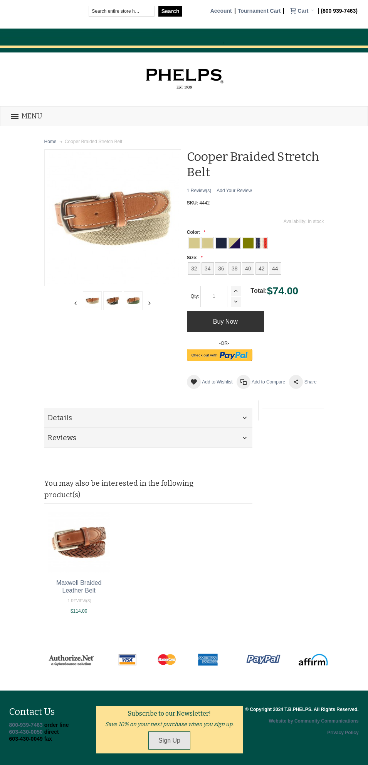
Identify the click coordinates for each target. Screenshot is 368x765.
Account (221, 11)
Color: (195, 232)
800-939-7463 (26, 725)
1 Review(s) (199, 190)
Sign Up (169, 740)
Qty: (195, 296)
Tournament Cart (259, 11)
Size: (194, 257)
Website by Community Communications (313, 721)
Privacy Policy (342, 732)
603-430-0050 (26, 732)
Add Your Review (234, 190)
